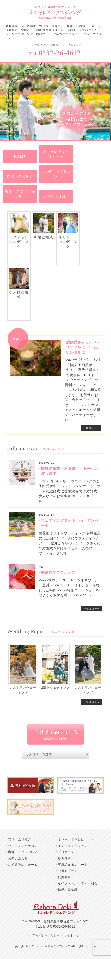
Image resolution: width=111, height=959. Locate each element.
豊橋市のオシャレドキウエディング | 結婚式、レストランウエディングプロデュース (56, 12)
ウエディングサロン (55, 174)
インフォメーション (73, 846)
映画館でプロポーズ (58, 572)
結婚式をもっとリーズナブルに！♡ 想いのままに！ (83, 347)
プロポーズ (66, 852)
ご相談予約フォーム (23, 864)
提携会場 (64, 877)
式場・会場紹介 (20, 176)
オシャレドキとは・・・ (55, 154)
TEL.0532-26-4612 (56, 53)
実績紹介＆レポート (73, 864)
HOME (20, 157)
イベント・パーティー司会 (78, 883)
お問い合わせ (55, 196)
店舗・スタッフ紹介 (20, 193)
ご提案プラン (68, 871)
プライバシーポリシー (47, 45)
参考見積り (66, 858)
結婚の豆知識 (68, 889)
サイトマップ (73, 45)
